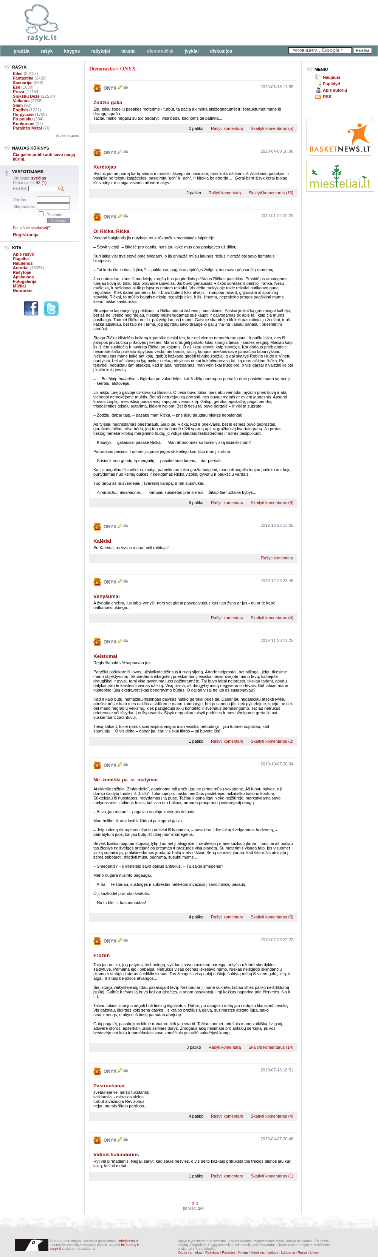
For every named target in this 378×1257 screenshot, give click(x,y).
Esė (16, 87)
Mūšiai (19, 286)
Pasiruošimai (108, 1085)
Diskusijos (221, 51)
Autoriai (21, 267)
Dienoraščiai (160, 51)
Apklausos (23, 277)
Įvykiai (192, 51)
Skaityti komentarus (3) (272, 917)
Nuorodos (23, 290)
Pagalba (21, 258)
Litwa (314, 1252)
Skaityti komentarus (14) (270, 1047)
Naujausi (331, 77)
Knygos (72, 51)
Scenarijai (23, 82)
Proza (18, 91)
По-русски (23, 114)
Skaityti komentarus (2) (272, 741)
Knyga (243, 1252)
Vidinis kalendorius (116, 1154)
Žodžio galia (107, 102)
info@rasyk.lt (128, 1241)
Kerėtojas (104, 167)
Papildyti (331, 83)
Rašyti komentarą (227, 128)
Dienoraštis (102, 69)
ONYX (128, 69)
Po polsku (23, 119)
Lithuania (288, 1252)
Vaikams (21, 100)
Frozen (101, 955)
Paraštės (228, 1252)
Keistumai (105, 656)
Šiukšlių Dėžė (26, 96)
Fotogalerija (24, 281)
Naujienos (23, 263)
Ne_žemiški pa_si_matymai (125, 779)
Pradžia (21, 51)
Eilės (18, 73)
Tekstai (128, 51)
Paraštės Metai (27, 128)
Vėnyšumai (106, 596)
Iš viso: (67, 136)
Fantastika (23, 78)
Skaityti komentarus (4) (272, 617)
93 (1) (41, 182)
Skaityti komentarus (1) (272, 1176)
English (20, 110)
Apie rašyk (23, 254)
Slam (18, 105)
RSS (327, 96)
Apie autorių (335, 90)
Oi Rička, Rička (111, 231)
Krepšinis (258, 1252)
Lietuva (272, 1252)
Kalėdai (102, 541)
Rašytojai (100, 51)
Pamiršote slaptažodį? (31, 228)
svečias (38, 178)
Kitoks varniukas (190, 1252)
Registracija (26, 234)
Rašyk (47, 51)
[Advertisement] (119, 27)
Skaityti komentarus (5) (272, 128)
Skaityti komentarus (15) (270, 193)
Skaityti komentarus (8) (272, 502)
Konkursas (23, 123)
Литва (302, 1252)
